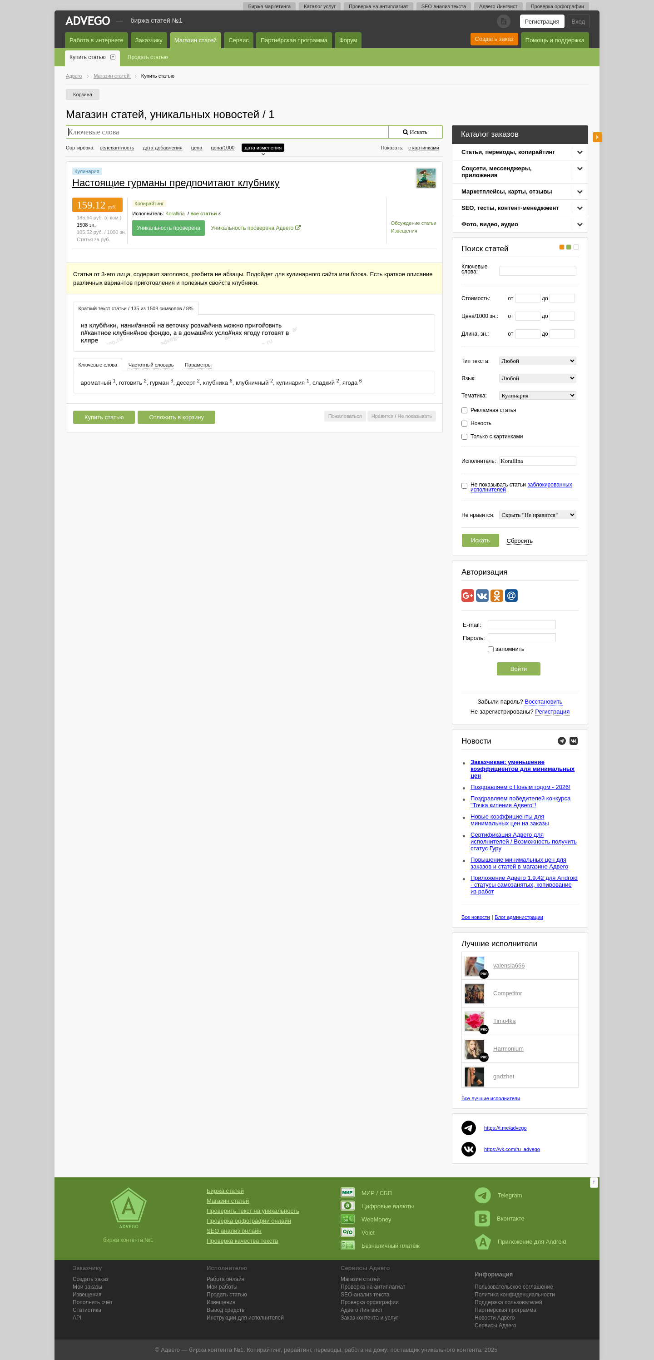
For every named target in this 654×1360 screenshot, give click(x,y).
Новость (481, 423)
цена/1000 (222, 147)
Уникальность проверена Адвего (252, 228)
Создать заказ (494, 38)
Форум (348, 40)
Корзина (82, 94)
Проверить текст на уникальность (253, 1210)
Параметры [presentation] (198, 364)
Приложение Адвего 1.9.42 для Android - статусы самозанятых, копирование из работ (524, 884)
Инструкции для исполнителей (245, 1318)
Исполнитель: (478, 461)
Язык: (468, 378)
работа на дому (365, 1349)
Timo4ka (504, 1021)
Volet (358, 1232)
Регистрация (542, 21)
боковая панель (597, 137)
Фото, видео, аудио (489, 224)
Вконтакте (500, 1218)
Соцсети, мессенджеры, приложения (496, 172)
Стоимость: (475, 298)
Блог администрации (519, 917)
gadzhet (503, 1076)
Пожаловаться (345, 416)
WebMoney (366, 1219)
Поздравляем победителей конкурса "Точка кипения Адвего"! (520, 802)
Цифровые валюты (377, 1206)
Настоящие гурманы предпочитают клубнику (176, 183)
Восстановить (543, 701)
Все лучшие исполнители (490, 1098)
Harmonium (508, 1048)
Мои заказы (87, 1287)
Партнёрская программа (294, 40)
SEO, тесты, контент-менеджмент (510, 207)
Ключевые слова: (474, 269)
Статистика (87, 1310)
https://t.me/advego (505, 1128)
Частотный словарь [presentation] (151, 364)
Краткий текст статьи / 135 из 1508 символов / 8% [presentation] (136, 308)
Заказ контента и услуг (369, 1318)
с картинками (423, 147)
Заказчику (149, 40)
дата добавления (162, 147)
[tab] (136, 308)
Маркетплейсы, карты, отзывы (506, 191)
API (77, 1318)
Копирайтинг (149, 203)
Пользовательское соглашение (514, 1287)
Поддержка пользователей (508, 1302)
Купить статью (87, 57)
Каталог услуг (320, 6)
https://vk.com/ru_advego (512, 1149)
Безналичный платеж (380, 1245)
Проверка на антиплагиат (378, 6)
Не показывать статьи (521, 487)
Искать (480, 540)
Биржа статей (225, 1190)
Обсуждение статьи (413, 223)
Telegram (498, 1195)
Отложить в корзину (176, 417)
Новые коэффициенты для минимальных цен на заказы (510, 820)
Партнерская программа (505, 1310)
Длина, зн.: (475, 334)
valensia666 (509, 965)
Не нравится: (478, 515)
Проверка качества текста (242, 1240)
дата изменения (263, 147)
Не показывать (414, 416)
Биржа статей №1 (157, 20)
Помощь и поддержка (555, 40)
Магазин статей (195, 40)
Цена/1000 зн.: (479, 316)
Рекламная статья (493, 410)
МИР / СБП (366, 1193)
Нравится (383, 416)
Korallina (175, 213)
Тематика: (474, 395)
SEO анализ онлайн (234, 1230)
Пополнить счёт (93, 1302)
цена (197, 147)
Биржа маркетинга (269, 6)
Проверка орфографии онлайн (249, 1220)
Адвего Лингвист (498, 6)
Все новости (475, 917)
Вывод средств (226, 1310)
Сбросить (520, 540)
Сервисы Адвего (495, 1325)
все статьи (203, 213)
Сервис (238, 40)
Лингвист (361, 1310)
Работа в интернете (96, 40)
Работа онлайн (225, 1279)
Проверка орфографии (557, 6)
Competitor (507, 993)
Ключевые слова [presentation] (98, 364)
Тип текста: (475, 361)
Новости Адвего (495, 1318)
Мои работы (222, 1287)
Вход (578, 21)
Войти (518, 668)
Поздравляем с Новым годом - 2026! (520, 787)
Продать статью (148, 57)
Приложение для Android (520, 1241)
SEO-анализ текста (443, 6)
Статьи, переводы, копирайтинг (508, 152)
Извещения (404, 230)
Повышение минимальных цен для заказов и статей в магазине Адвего (519, 863)
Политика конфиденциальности (515, 1294)
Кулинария (86, 171)
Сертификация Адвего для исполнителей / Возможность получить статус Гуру (524, 841)
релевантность (116, 147)
